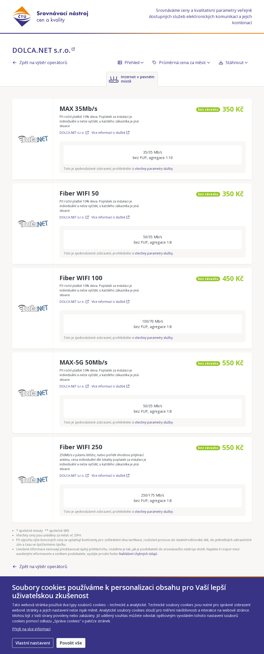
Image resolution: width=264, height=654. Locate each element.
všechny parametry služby (154, 168)
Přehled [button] (130, 62)
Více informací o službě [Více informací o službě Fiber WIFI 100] (110, 301)
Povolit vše (71, 643)
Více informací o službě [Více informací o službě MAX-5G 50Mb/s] (110, 386)
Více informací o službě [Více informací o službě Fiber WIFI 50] (110, 217)
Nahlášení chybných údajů (138, 554)
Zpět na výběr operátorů (39, 62)
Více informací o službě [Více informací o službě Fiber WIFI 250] (110, 475)
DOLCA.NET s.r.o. (43, 50)
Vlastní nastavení (32, 643)
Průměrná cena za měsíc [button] (181, 62)
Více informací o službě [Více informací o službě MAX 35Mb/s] (110, 132)
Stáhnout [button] (233, 62)
